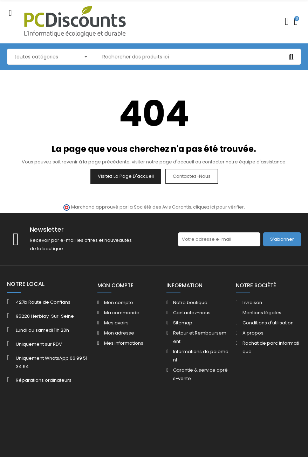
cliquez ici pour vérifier (218, 207)
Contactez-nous (192, 176)
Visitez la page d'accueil (126, 176)
